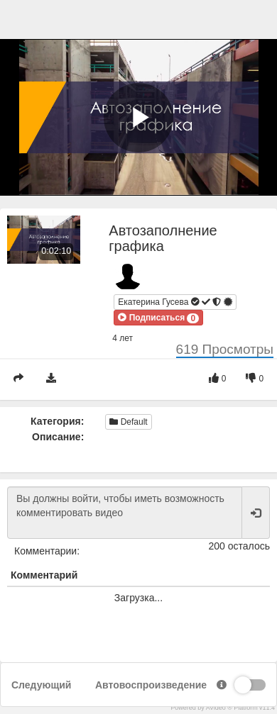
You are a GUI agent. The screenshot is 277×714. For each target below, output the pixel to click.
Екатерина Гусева (175, 302)
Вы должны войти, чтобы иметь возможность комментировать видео (124, 512)
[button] (158, 317)
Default (128, 422)
